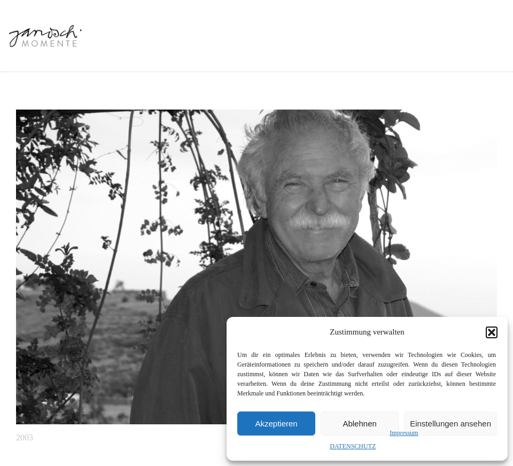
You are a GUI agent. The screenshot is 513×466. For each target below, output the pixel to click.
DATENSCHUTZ (353, 446)
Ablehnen (359, 423)
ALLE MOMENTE (230, 54)
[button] (491, 332)
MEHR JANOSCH (449, 54)
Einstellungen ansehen (450, 423)
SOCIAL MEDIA (376, 54)
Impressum (404, 433)
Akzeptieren (276, 423)
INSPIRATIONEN (304, 54)
